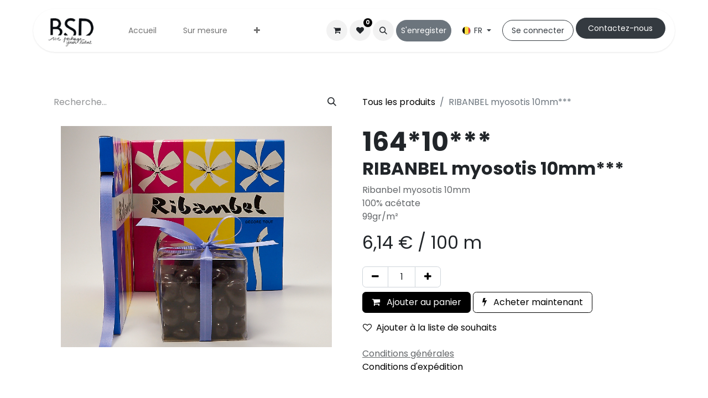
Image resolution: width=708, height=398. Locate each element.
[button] (383, 30)
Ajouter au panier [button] (416, 302)
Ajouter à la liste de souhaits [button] (430, 327)
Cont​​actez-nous (620, 28)
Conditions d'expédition (412, 366)
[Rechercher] (332, 102)
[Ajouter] (428, 276)
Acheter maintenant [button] (532, 302)
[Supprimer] (375, 276)
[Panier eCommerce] (336, 30)
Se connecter (538, 30)
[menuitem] (142, 30)
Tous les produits (398, 102)
